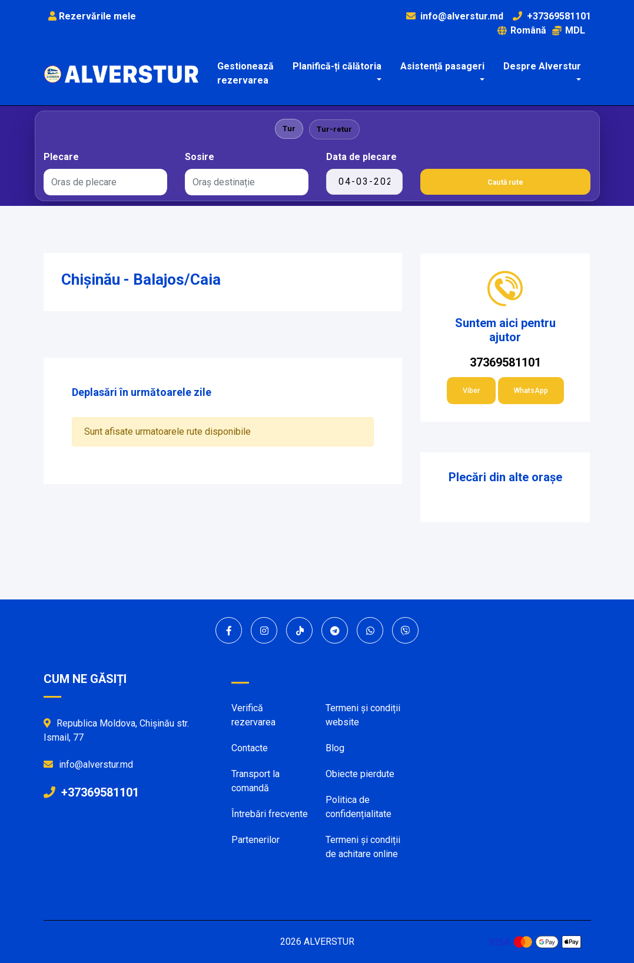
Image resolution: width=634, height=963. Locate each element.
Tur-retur (334, 129)
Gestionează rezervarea (245, 73)
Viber (471, 390)
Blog (335, 748)
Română (521, 30)
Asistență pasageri (442, 66)
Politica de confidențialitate (358, 806)
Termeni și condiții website (363, 715)
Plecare (61, 156)
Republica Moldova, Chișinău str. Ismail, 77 (116, 730)
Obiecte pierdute (360, 773)
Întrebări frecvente (269, 813)
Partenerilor (255, 839)
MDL (568, 30)
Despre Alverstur (542, 66)
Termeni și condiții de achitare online (363, 846)
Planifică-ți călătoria (337, 66)
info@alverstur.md (461, 16)
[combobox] (105, 182)
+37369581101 (559, 16)
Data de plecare (361, 156)
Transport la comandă (255, 781)
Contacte (249, 748)
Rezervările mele (92, 16)
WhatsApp (531, 390)
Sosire (199, 156)
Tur (289, 128)
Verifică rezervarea (253, 715)
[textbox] (105, 182)
